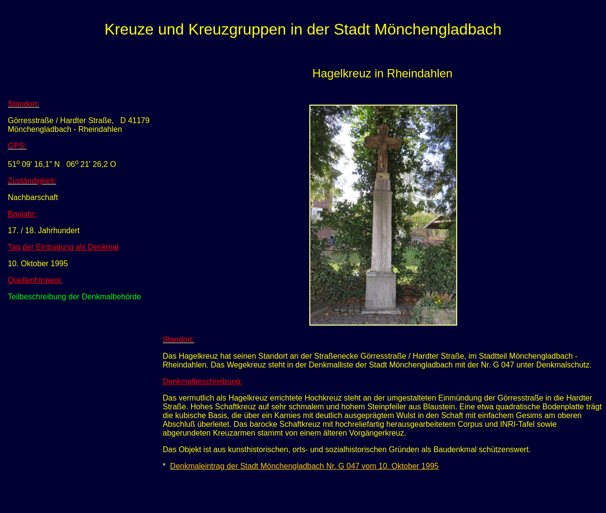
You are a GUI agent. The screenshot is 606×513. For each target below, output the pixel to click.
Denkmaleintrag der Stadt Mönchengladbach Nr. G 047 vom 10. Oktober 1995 (304, 466)
